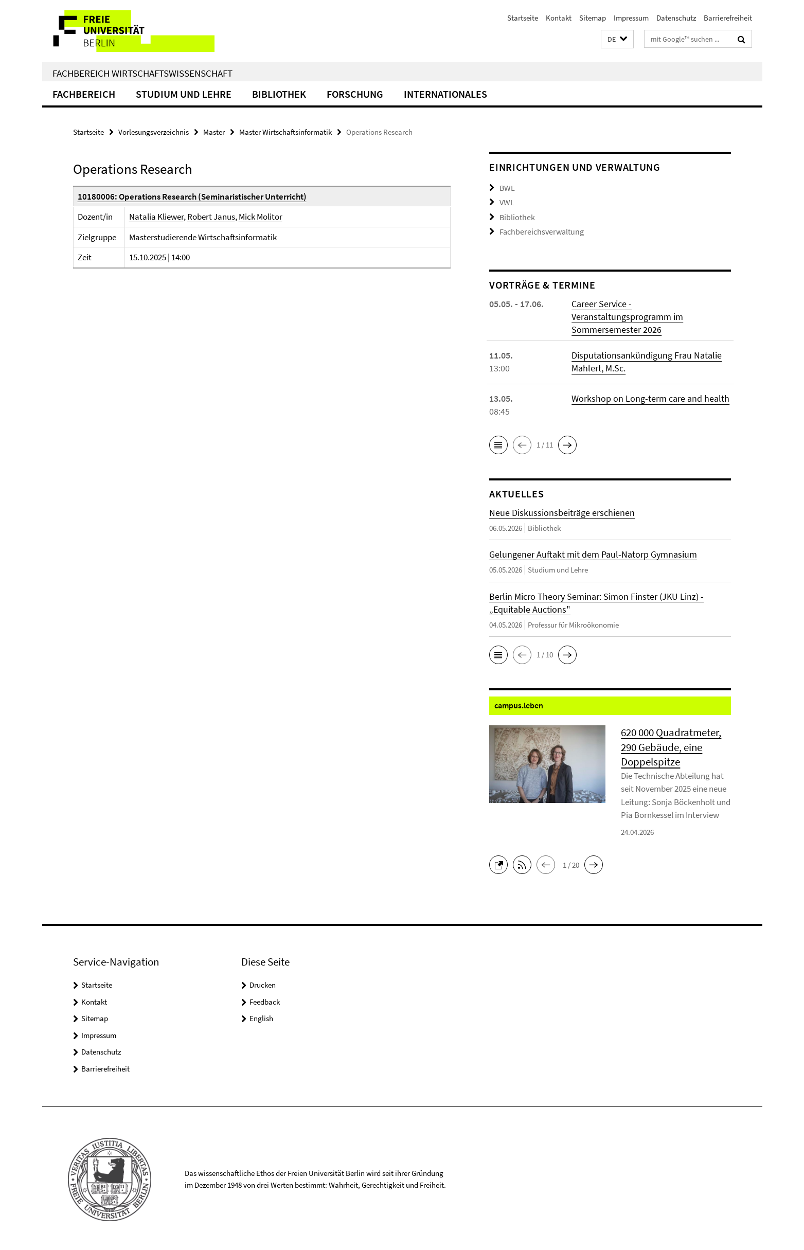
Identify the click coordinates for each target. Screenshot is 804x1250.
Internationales (445, 93)
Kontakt (558, 18)
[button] (617, 39)
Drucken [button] (262, 983)
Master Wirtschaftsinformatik (285, 132)
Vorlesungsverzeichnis (153, 132)
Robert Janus (211, 216)
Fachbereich (83, 93)
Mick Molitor (260, 216)
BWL (506, 187)
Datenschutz (676, 18)
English (261, 1016)
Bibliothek (279, 93)
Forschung (355, 93)
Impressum (631, 18)
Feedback (264, 1000)
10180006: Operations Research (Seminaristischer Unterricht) (192, 196)
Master (214, 132)
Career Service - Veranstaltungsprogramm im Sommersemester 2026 (627, 314)
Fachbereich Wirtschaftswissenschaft (142, 73)
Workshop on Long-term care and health (650, 396)
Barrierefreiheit (728, 18)
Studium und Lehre (183, 93)
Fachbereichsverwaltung (538, 230)
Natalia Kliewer (156, 216)
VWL (506, 201)
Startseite (522, 18)
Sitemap (592, 18)
